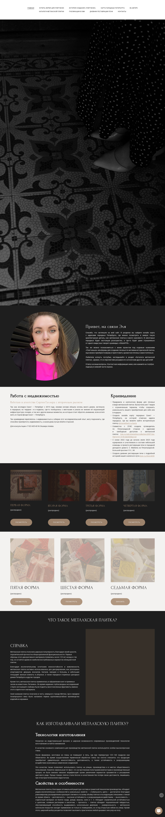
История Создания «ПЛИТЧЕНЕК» (82, 8)
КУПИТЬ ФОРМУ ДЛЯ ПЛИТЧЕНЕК (51, 8)
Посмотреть (21, 525)
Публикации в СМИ (77, 11)
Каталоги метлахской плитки (51, 11)
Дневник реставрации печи (101, 11)
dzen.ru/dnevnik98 (147, 458)
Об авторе (134, 8)
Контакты (122, 11)
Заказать (120, 604)
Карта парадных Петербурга (113, 8)
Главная (30, 8)
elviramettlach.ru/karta (128, 426)
